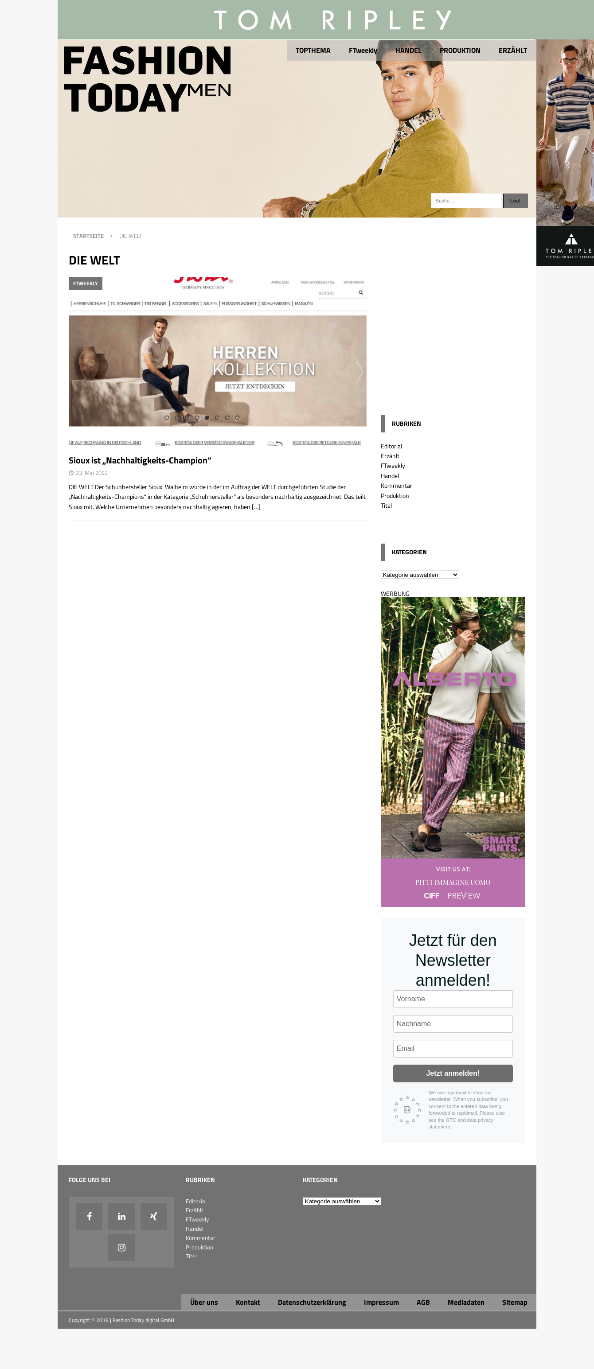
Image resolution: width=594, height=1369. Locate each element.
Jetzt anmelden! (453, 1073)
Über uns (204, 1302)
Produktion (395, 495)
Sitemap (515, 1302)
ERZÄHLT (513, 50)
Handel (390, 475)
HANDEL (408, 50)
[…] (256, 506)
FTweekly (363, 50)
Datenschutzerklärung (312, 1302)
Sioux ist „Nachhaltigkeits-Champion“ (140, 460)
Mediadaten (466, 1302)
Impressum (381, 1302)
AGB (423, 1302)
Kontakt (248, 1302)
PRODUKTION (460, 50)
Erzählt (390, 455)
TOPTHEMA (313, 50)
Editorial (391, 446)
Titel (386, 505)
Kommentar (396, 485)
